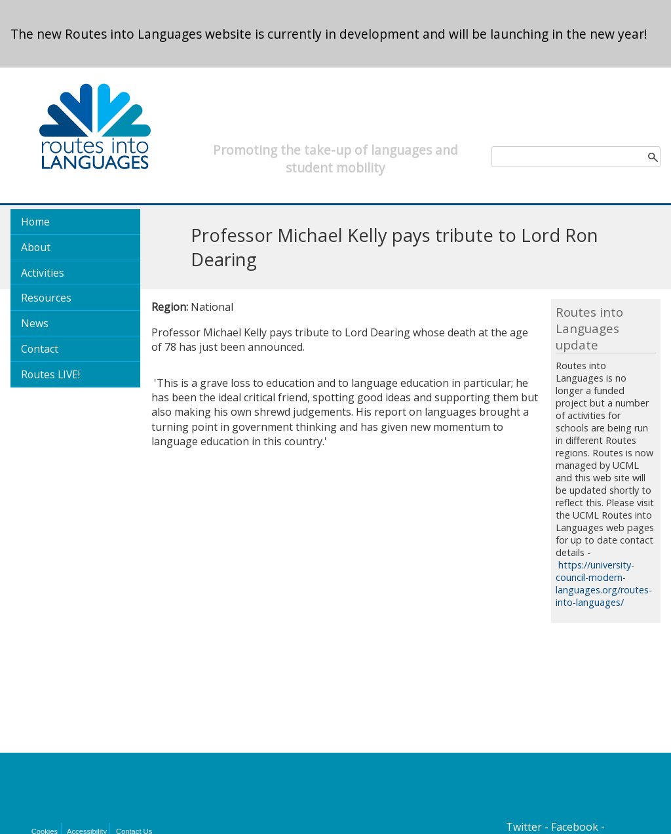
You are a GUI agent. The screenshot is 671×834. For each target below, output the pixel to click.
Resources (46, 297)
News (34, 323)
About (35, 247)
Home (35, 221)
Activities (42, 273)
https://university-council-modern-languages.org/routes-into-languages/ (604, 583)
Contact (39, 349)
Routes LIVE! (50, 374)
